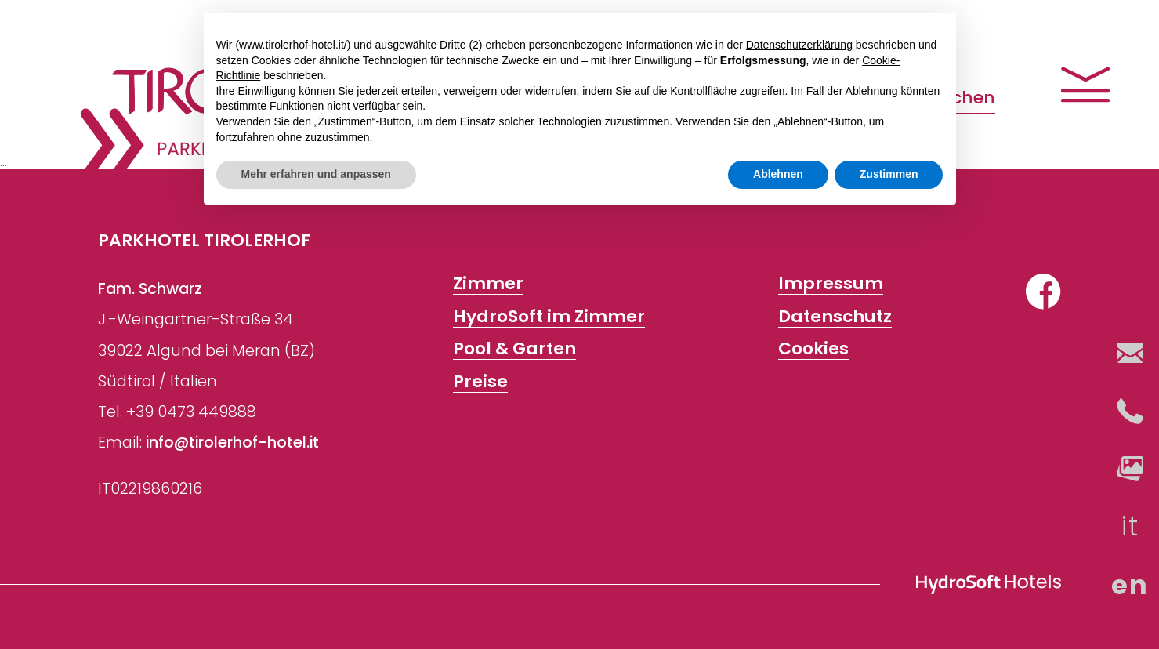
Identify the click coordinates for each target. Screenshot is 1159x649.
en (1129, 585)
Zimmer (488, 284)
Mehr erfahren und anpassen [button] (316, 174)
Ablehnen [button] (778, 174)
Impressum (830, 284)
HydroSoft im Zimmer (549, 317)
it (1130, 526)
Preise (480, 382)
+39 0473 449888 (191, 411)
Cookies (813, 350)
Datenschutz (835, 317)
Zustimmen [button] (889, 174)
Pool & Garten (514, 350)
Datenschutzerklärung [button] (799, 44)
